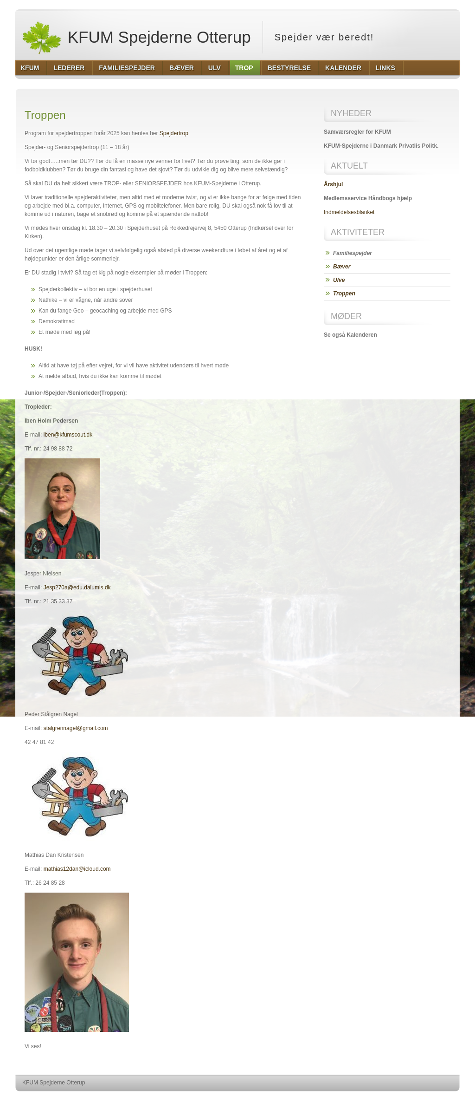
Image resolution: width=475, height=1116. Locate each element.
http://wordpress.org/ (355, 1100)
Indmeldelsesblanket (349, 212)
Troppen (344, 293)
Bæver (341, 266)
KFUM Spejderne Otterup (136, 37)
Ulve (339, 280)
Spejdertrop (174, 133)
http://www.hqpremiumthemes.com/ (423, 1100)
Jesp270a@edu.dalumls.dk (77, 587)
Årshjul (333, 184)
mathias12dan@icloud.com (77, 869)
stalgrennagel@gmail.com (76, 728)
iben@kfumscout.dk (68, 434)
